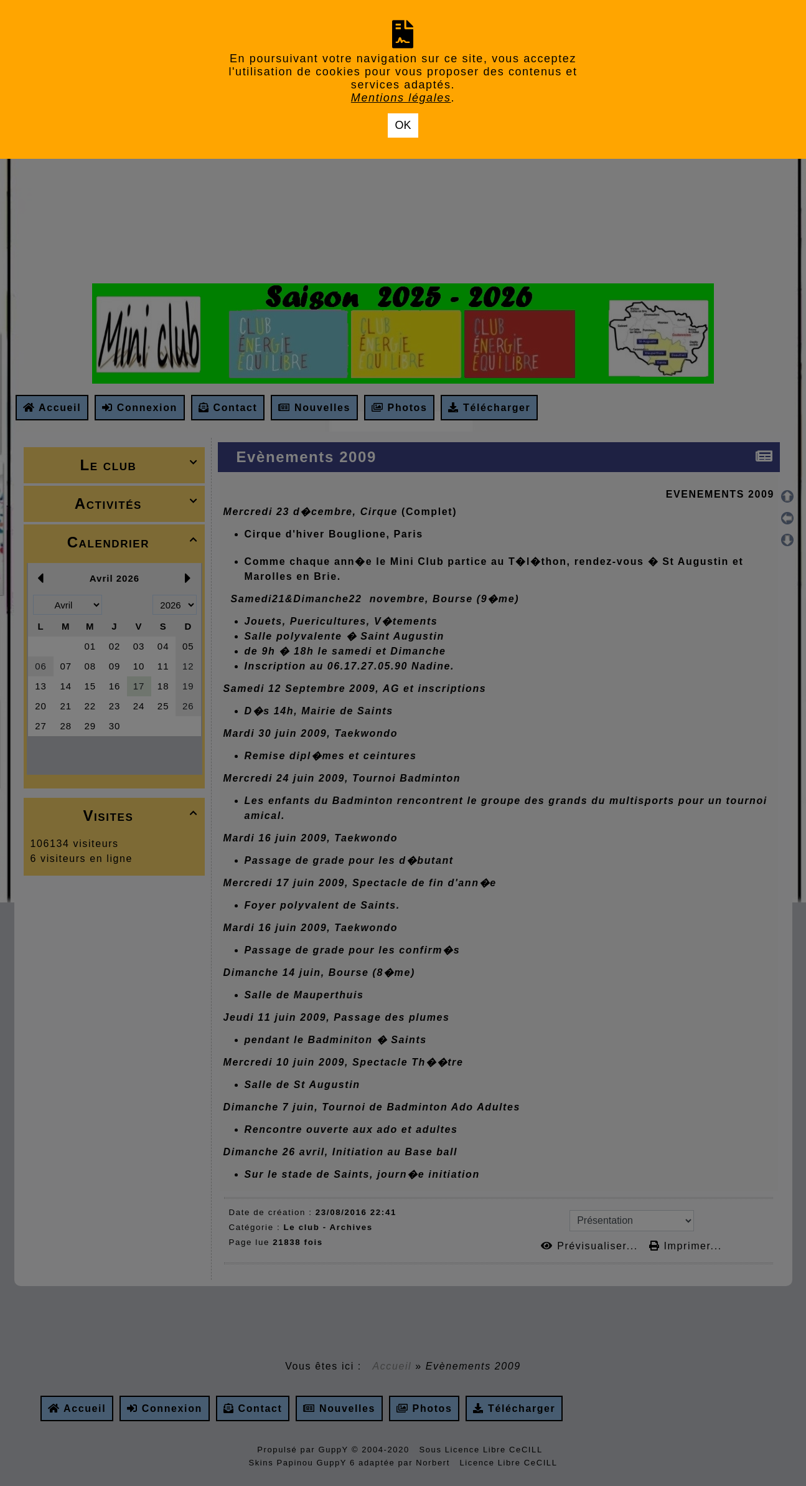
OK (403, 125)
